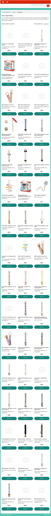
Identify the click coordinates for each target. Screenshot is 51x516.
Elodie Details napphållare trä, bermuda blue (40, 469)
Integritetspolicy (46, 514)
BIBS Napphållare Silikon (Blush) (8, 468)
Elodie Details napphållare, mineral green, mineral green (41, 135)
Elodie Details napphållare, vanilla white (41, 226)
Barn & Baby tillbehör (12, 5)
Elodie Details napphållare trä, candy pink (24, 287)
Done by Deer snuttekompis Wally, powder (9, 257)
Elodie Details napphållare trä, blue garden (25, 409)
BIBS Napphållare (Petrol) (39, 498)
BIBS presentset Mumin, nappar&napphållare (7, 135)
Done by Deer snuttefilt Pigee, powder (8, 44)
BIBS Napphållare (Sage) (23, 468)
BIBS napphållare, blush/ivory (40, 256)
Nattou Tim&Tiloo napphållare (24, 256)
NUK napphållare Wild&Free (40, 195)
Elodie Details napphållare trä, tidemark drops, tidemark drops (40, 318)
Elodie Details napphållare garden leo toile (9, 499)
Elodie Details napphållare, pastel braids (25, 379)
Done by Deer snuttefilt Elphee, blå (41, 74)
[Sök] (48, 6)
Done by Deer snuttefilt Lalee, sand (9, 317)
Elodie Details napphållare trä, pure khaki (9, 287)
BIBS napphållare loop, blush (7, 104)
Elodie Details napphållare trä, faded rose (25, 226)
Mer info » (9, 53)
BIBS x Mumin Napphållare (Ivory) (41, 104)
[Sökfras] (39, 6)
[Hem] (7, 2)
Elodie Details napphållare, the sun (9, 378)
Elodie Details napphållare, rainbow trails (25, 318)
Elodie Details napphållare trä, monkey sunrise (24, 348)
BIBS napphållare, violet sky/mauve (9, 347)
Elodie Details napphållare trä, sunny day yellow (40, 287)
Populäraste (46, 23)
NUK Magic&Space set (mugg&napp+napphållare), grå (8, 75)
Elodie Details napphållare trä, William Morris (40, 409)
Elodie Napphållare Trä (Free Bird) (9, 439)
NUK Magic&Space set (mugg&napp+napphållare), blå (24, 196)
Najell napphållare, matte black (24, 439)
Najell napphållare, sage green (40, 439)
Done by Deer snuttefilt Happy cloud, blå (40, 379)
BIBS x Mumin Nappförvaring (24, 104)
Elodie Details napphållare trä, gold (9, 225)
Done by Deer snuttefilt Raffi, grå (24, 74)
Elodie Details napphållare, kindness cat (41, 165)
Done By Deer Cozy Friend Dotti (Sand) (24, 499)
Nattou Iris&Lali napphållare (7, 195)
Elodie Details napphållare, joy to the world (25, 165)
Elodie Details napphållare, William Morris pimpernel (41, 348)
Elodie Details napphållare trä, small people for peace (9, 409)
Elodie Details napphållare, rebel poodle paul (24, 135)
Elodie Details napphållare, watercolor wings (7, 165)
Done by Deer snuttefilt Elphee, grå (25, 43)
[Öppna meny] (3, 2)
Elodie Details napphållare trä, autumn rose (40, 44)
